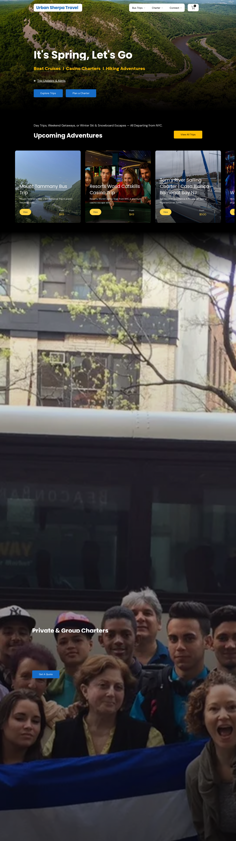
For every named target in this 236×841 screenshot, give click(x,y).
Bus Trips (137, 7)
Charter (156, 7)
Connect (174, 7)
